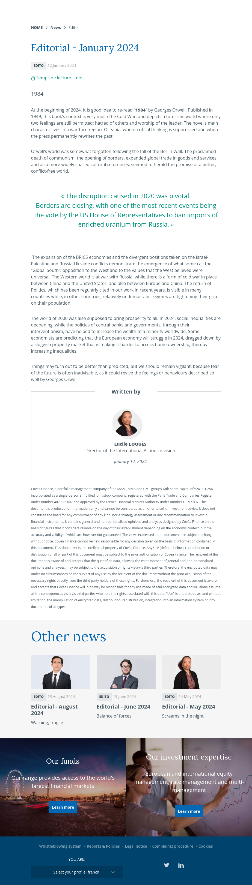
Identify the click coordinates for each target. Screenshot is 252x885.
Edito (73, 27)
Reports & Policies (103, 846)
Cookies (205, 846)
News (55, 27)
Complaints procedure (172, 846)
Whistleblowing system (60, 846)
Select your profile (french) (76, 872)
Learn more (63, 807)
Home (37, 27)
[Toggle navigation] (244, 9)
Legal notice (136, 846)
